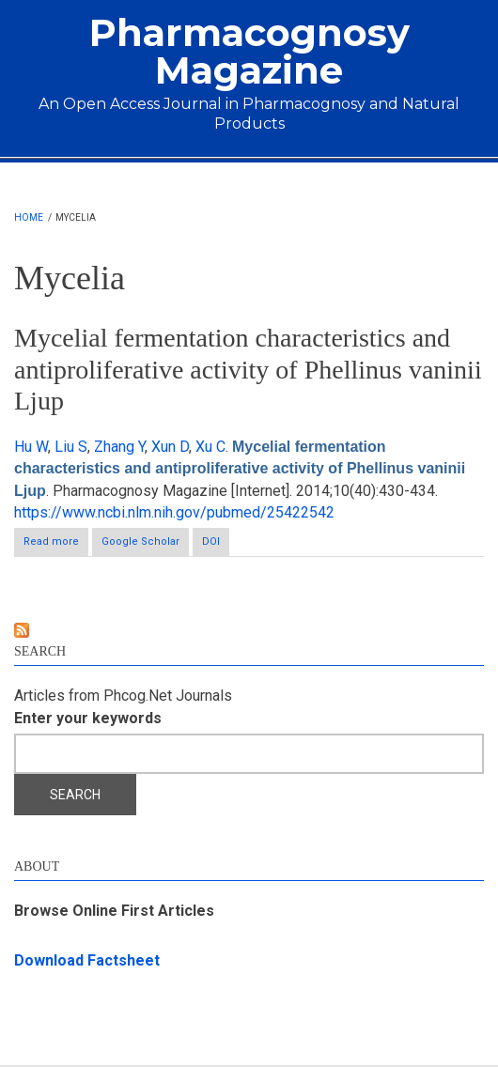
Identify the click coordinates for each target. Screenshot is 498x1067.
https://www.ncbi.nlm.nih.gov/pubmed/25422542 (174, 512)
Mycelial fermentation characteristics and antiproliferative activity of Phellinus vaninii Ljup (248, 369)
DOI (211, 541)
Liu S (70, 447)
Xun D (170, 447)
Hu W (31, 447)
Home (28, 217)
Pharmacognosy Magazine (249, 51)
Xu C (210, 447)
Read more (55, 545)
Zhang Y (119, 447)
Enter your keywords (88, 718)
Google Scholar (140, 541)
